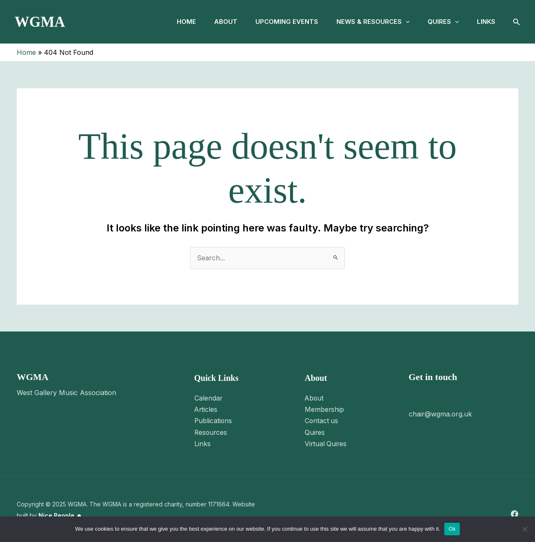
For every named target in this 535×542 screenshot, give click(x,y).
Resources (211, 431)
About (217, 22)
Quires (440, 22)
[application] (401, 22)
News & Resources (368, 22)
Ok (452, 529)
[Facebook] (514, 512)
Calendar (208, 398)
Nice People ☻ (60, 513)
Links (485, 22)
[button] (516, 22)
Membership (324, 409)
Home (175, 22)
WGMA (40, 22)
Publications (213, 420)
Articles (206, 409)
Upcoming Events (280, 22)
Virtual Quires (326, 442)
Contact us (322, 420)
